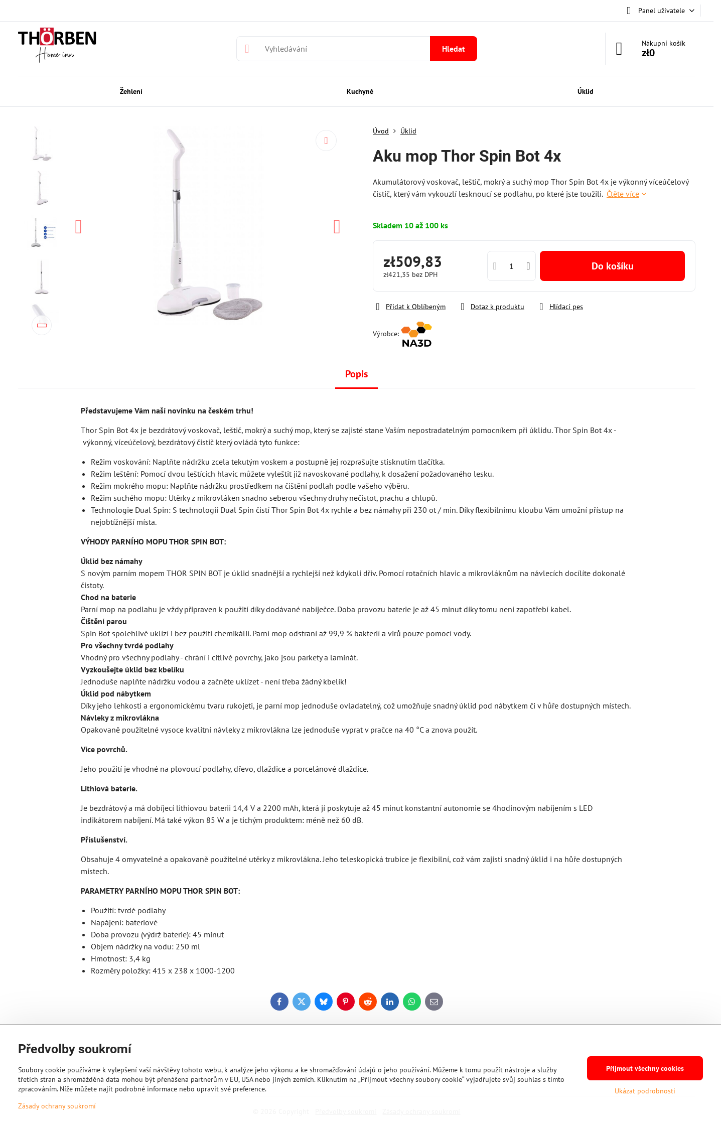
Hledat (453, 49)
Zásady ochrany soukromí (57, 1105)
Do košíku (613, 265)
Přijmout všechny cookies (645, 1068)
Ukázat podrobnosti (645, 1090)
